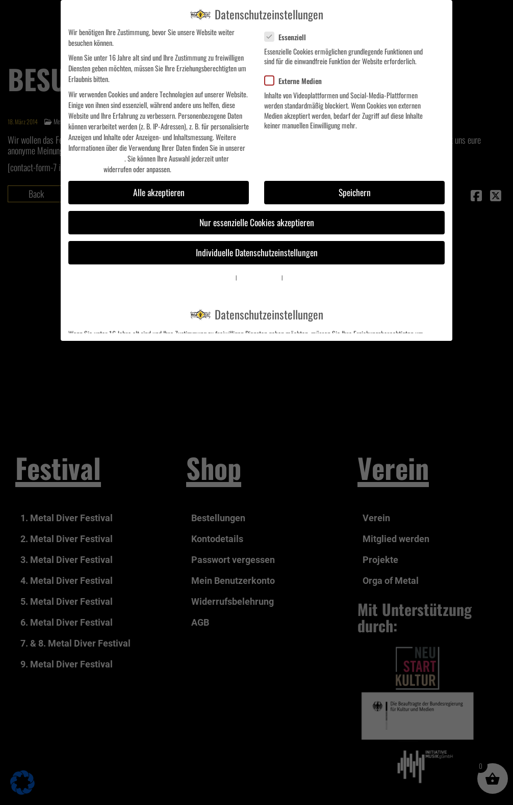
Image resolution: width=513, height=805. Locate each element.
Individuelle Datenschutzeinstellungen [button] (257, 252)
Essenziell (289, 37)
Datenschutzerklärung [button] (259, 277)
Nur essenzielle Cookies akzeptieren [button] (256, 222)
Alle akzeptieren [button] (159, 192)
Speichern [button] (355, 192)
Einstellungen (85, 169)
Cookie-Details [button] (221, 277)
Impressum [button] (294, 277)
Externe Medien (297, 80)
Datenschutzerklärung (96, 158)
